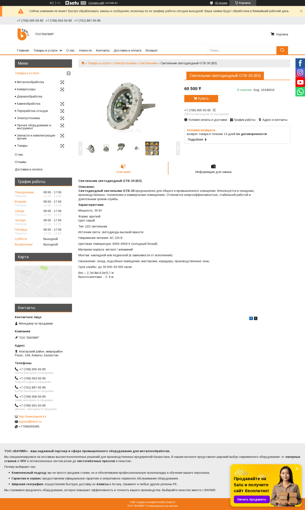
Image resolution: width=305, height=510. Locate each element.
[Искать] (282, 50)
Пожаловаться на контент (162, 505)
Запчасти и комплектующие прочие (36, 137)
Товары (22, 145)
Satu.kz (171, 502)
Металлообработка (30, 82)
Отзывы (20, 162)
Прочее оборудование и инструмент (34, 127)
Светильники (148, 63)
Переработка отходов (32, 111)
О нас (70, 50)
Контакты (103, 50)
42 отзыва (221, 2)
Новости (85, 50)
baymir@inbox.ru (30, 421)
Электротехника (125, 63)
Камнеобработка (28, 103)
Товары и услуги (45, 50)
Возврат (152, 50)
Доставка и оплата (127, 50)
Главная (23, 50)
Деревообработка (29, 96)
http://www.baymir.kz (32, 416)
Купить (203, 98)
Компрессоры (26, 89)
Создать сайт (96, 2)
